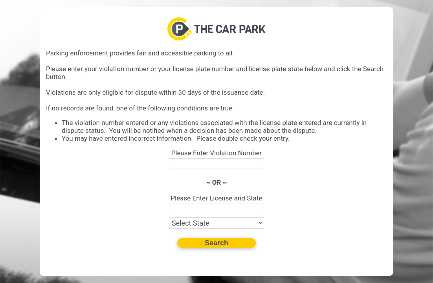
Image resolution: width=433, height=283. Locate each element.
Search (216, 243)
